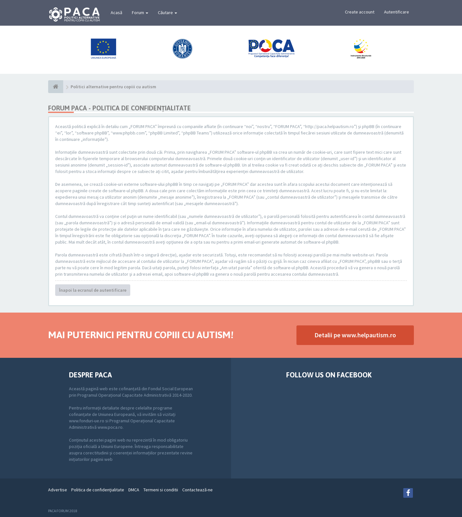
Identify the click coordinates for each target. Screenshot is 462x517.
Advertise (57, 490)
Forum (140, 12)
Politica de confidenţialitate (97, 490)
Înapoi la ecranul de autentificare (92, 290)
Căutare (167, 12)
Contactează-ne (197, 490)
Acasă (116, 12)
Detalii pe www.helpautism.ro (355, 335)
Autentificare (396, 12)
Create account (359, 12)
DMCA (133, 490)
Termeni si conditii (160, 490)
